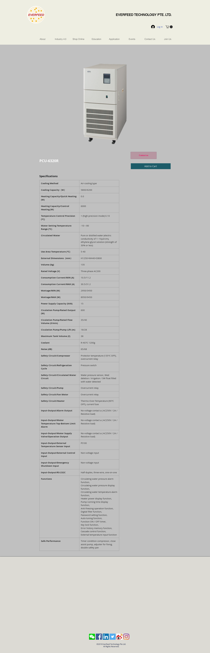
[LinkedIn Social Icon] (106, 637)
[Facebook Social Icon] (99, 637)
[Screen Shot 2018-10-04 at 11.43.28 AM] (92, 637)
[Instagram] (126, 637)
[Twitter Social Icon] (113, 637)
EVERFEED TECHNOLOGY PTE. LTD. (144, 15)
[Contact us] (144, 155)
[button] (169, 26)
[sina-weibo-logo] (119, 637)
